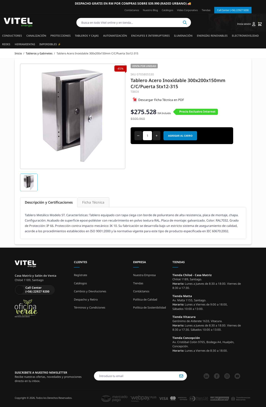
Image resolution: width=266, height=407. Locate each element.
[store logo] (18, 22)
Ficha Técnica (93, 202)
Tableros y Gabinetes (39, 53)
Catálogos (167, 10)
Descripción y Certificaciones (49, 202)
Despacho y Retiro (86, 299)
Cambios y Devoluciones (90, 291)
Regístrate (80, 275)
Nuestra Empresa (144, 275)
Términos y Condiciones (89, 307)
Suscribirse (181, 375)
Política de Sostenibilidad (149, 307)
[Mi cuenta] (246, 24)
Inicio (18, 53)
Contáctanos (132, 10)
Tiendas (206, 10)
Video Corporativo (187, 10)
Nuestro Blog (150, 10)
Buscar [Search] (184, 22)
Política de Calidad (145, 299)
